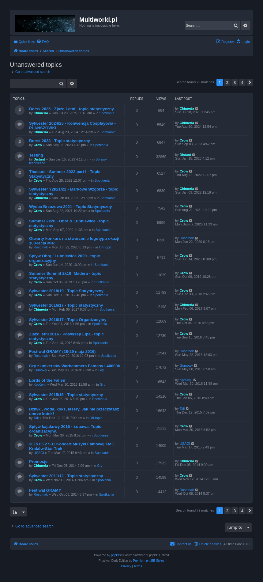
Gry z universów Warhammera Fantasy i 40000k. (75, 366)
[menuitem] (42, 41)
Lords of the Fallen (47, 380)
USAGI (39, 453)
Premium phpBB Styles (148, 560)
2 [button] (227, 82)
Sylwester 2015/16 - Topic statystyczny (66, 394)
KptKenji (40, 384)
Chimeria (41, 113)
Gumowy (40, 370)
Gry (101, 370)
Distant (39, 159)
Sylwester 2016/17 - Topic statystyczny (66, 305)
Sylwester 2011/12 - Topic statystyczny (66, 476)
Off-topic (105, 247)
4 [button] (242, 82)
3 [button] (235, 82)
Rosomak (41, 247)
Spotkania (106, 113)
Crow (38, 145)
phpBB (115, 555)
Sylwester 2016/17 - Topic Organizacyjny (68, 319)
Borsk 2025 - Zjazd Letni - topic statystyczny (71, 109)
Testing (36, 155)
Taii (36, 418)
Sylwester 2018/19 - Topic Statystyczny (66, 291)
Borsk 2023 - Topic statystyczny (59, 140)
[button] (249, 82)
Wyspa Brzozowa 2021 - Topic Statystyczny (70, 206)
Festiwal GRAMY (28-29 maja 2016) (62, 351)
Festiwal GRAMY (45, 490)
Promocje (38, 461)
